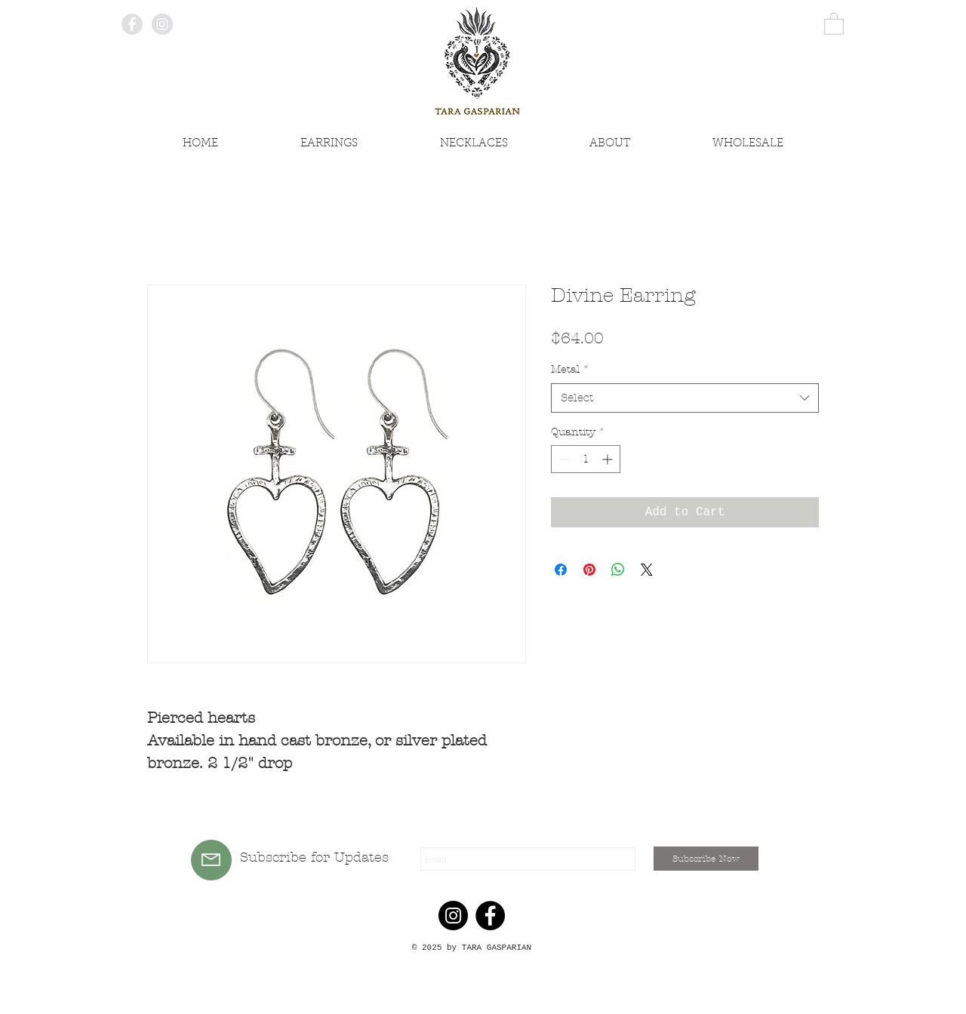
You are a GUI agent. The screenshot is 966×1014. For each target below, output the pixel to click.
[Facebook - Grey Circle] (132, 24)
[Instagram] (453, 915)
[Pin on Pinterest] (589, 570)
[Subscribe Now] (706, 859)
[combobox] (685, 398)
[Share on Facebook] (561, 570)
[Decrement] (562, 459)
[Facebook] (490, 915)
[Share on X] (647, 570)
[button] (834, 23)
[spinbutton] (585, 459)
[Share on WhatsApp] (618, 570)
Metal (570, 369)
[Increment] (608, 459)
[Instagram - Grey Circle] (162, 24)
